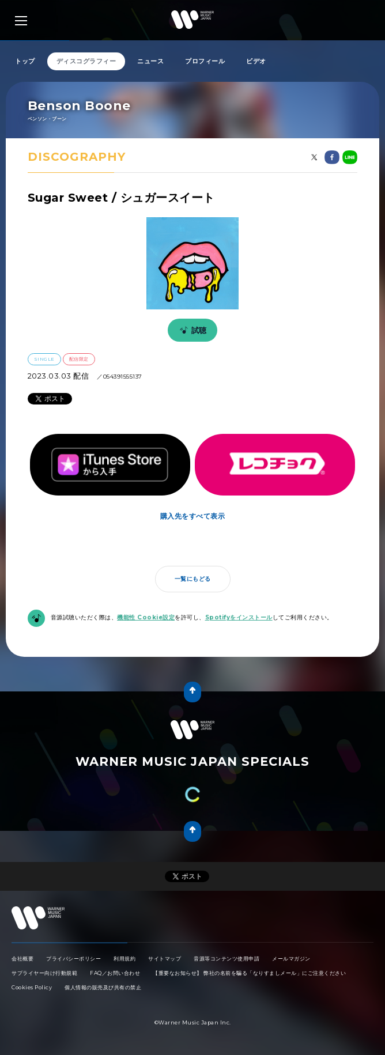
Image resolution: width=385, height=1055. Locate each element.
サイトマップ (164, 958)
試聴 (191, 330)
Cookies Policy (32, 987)
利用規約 (124, 958)
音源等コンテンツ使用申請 (226, 958)
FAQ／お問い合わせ (115, 973)
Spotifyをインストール (239, 617)
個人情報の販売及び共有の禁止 (103, 987)
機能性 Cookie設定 (146, 617)
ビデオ (256, 61)
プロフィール (205, 61)
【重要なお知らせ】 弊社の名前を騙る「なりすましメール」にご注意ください (249, 973)
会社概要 (22, 958)
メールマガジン (291, 958)
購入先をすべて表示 (192, 516)
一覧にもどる (193, 579)
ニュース (150, 61)
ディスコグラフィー (86, 61)
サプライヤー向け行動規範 (44, 973)
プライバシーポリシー (73, 958)
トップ (25, 61)
